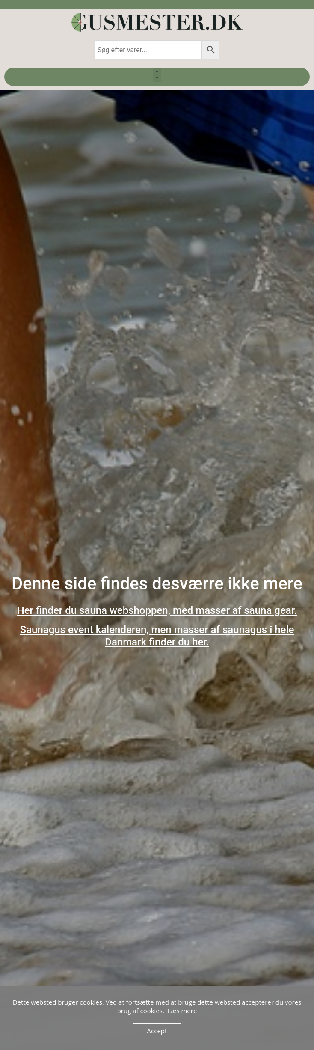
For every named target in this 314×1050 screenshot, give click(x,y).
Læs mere (182, 1010)
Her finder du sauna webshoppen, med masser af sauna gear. (157, 610)
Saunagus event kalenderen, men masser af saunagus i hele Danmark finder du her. (157, 636)
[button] (157, 75)
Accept (157, 1030)
